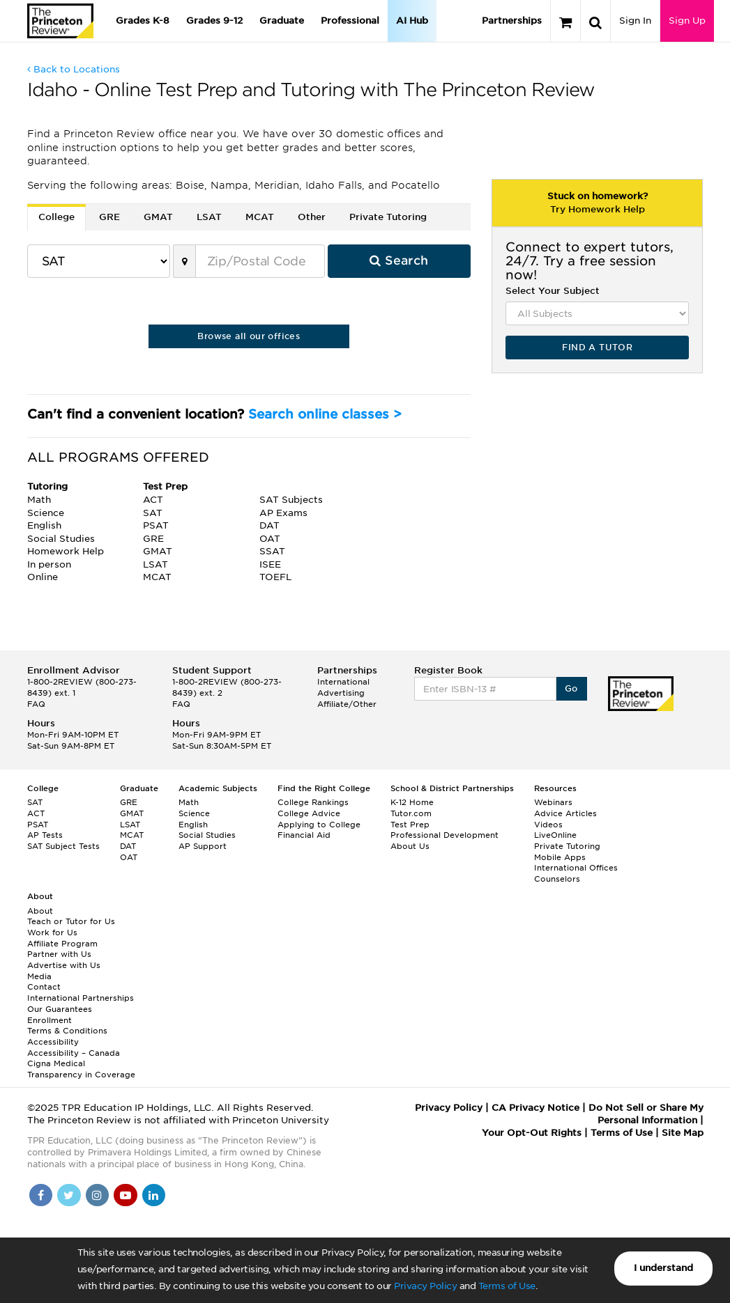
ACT (36, 813)
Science (194, 813)
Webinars (553, 802)
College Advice (308, 813)
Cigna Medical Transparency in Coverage (81, 1069)
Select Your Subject (552, 291)
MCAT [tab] (259, 217)
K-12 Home (412, 802)
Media (39, 976)
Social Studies (207, 835)
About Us (409, 846)
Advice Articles (565, 813)
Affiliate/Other (347, 704)
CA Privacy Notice (535, 1107)
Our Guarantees (59, 1009)
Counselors (557, 879)
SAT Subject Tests (63, 846)
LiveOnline (555, 835)
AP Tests (45, 835)
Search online (325, 414)
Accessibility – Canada (73, 1053)
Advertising (341, 693)
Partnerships (512, 20)
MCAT (132, 835)
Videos (548, 824)
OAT (128, 857)
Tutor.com (411, 813)
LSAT (130, 824)
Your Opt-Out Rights (531, 1133)
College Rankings (313, 802)
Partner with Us (59, 954)
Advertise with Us (63, 965)
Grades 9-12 (214, 20)
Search (399, 260)
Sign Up (687, 20)
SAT (35, 802)
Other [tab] (312, 217)
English (193, 824)
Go (571, 688)
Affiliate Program (62, 944)
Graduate (281, 20)
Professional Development (444, 835)
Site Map (683, 1133)
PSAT (37, 824)
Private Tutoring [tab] (388, 217)
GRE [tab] (109, 217)
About (40, 911)
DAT (128, 846)
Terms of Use (506, 1286)
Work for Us (52, 932)
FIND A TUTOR (597, 347)
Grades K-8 (142, 20)
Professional (350, 20)
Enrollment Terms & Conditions (67, 1025)
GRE (128, 802)
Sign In (635, 20)
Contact (44, 987)
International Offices (576, 868)
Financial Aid (303, 835)
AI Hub (412, 20)
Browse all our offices (248, 336)
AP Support (202, 846)
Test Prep (409, 824)
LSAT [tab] (209, 217)
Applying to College (318, 824)
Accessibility (53, 1042)
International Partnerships (80, 998)
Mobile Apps (560, 857)
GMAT (132, 813)
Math (188, 802)
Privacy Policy (425, 1286)
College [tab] (56, 217)
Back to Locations (73, 69)
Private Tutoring (567, 846)
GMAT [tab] (158, 217)
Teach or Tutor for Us (71, 921)
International (343, 682)
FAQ (36, 704)
